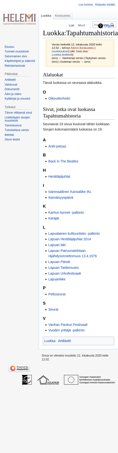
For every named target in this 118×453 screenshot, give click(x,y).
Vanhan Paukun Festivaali (67, 325)
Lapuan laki (57, 245)
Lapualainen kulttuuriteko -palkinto (74, 233)
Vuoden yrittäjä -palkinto (66, 330)
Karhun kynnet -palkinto (66, 212)
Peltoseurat (56, 294)
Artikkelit (64, 341)
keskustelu (87, 47)
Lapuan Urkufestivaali (64, 273)
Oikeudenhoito (59, 98)
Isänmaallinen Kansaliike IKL (70, 192)
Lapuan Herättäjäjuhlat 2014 (69, 239)
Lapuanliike (56, 279)
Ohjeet (109, 26)
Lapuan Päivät (59, 262)
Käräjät (53, 218)
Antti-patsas (57, 146)
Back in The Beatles (63, 161)
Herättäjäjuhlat (59, 176)
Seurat (53, 309)
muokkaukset (60, 51)
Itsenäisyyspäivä (60, 197)
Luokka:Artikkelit (62, 54)
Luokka (49, 341)
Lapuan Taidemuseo (63, 268)
